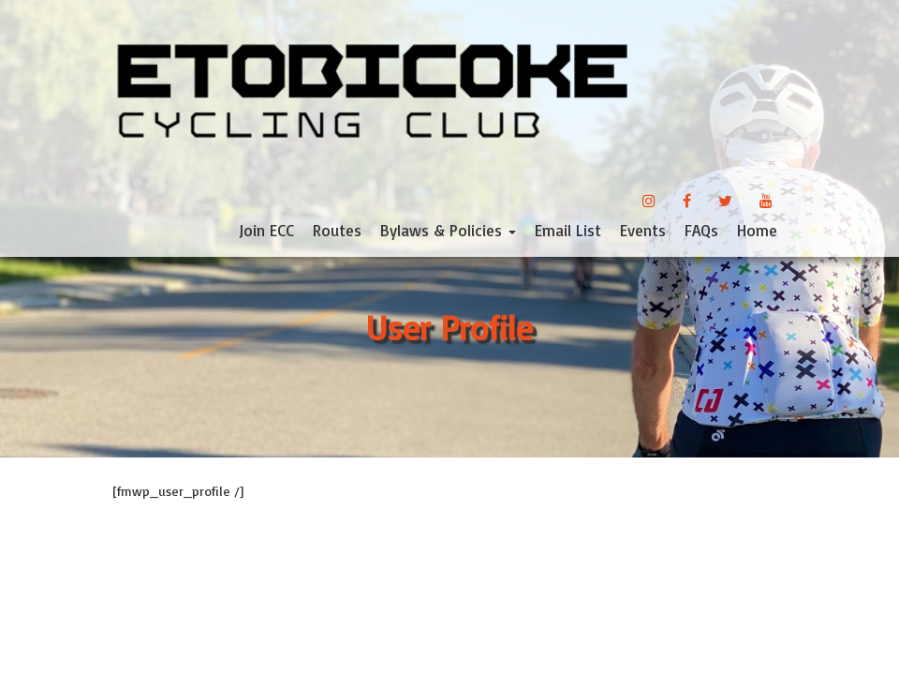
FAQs (701, 230)
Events (643, 230)
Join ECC (266, 230)
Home (757, 230)
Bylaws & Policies (448, 230)
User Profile (449, 328)
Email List (568, 230)
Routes (337, 230)
